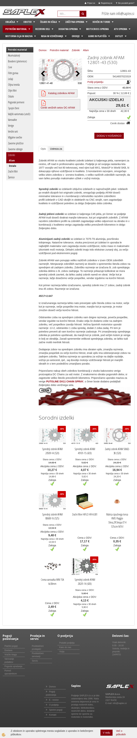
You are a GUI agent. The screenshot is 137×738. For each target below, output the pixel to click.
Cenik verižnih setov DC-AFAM (58, 107)
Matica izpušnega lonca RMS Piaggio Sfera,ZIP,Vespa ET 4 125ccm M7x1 (117, 520)
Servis (35, 661)
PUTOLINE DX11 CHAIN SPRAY (64, 381)
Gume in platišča (97, 36)
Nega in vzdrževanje (52, 36)
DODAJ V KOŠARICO (109, 135)
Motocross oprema (97, 29)
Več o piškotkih (121, 732)
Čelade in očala (48, 22)
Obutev (27, 22)
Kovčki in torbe (101, 22)
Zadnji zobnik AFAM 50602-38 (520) (117, 451)
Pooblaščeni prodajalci (38, 647)
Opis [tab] (43, 148)
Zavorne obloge (15, 149)
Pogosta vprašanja (13, 666)
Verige (11, 126)
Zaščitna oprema (74, 22)
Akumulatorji (14, 55)
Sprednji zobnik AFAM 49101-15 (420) (85, 451)
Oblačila (10, 22)
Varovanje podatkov (9, 660)
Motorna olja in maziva (18, 36)
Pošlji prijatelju (95, 82)
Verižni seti (13, 131)
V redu (106, 732)
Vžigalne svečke (15, 137)
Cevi (10, 67)
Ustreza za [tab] (56, 148)
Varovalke (12, 120)
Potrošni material (16, 29)
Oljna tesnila (14, 85)
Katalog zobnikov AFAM (61, 93)
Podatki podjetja (66, 643)
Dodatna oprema (68, 29)
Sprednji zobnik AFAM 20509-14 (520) (52, 451)
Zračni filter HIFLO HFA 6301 (84, 514)
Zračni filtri (13, 171)
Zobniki (11, 155)
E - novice (54, 700)
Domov (43, 50)
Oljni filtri (12, 90)
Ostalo (11, 96)
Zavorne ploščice (16, 143)
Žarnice (11, 177)
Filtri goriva (13, 73)
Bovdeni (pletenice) (17, 61)
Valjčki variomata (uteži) (19, 114)
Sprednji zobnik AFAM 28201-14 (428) (85, 582)
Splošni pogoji (55, 710)
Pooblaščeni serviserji (38, 655)
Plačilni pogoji (10, 646)
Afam (12, 160)
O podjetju (54, 705)
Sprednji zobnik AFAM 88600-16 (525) (52, 516)
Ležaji (10, 79)
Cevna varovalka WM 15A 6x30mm (52, 582)
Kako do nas (65, 647)
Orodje (76, 36)
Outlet (119, 36)
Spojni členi (13, 108)
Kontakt (52, 715)
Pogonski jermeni (16, 102)
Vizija (61, 651)
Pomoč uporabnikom (10, 672)
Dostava (8, 650)
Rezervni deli (42, 29)
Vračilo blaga (10, 654)
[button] (77, 74)
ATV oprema (120, 29)
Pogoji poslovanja (51, 693)
